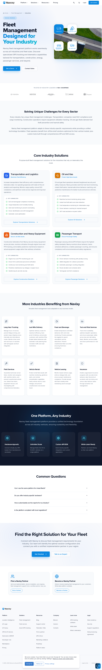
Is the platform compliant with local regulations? (51, 511)
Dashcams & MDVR (8, 636)
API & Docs (39, 636)
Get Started (41, 555)
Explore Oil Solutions (76, 221)
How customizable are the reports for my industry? (51, 504)
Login (84, 2)
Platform (24, 3)
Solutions (35, 3)
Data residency (91, 620)
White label (73, 626)
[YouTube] (45, 659)
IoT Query (5, 628)
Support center (40, 624)
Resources (46, 3)
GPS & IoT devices (7, 632)
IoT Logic (4, 624)
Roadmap (39, 644)
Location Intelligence (8, 620)
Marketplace (5, 644)
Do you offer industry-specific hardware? (51, 496)
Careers (55, 624)
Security (89, 624)
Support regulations (93, 628)
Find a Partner (16, 591)
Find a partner (40, 632)
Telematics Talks (41, 628)
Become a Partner (62, 591)
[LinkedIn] (49, 659)
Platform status (40, 648)
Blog (37, 620)
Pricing (55, 3)
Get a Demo (11, 68)
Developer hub (6, 640)
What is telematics (75, 630)
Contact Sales (29, 68)
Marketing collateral (42, 640)
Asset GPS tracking (25, 628)
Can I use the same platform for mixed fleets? (51, 489)
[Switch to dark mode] (79, 2)
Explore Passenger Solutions (76, 280)
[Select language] (73, 2)
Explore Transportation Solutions (25, 223)
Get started (93, 2)
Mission (55, 620)
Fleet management (24, 620)
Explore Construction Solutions (25, 280)
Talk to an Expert (60, 555)
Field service (23, 624)
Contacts (55, 628)
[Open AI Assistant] (98, 666)
